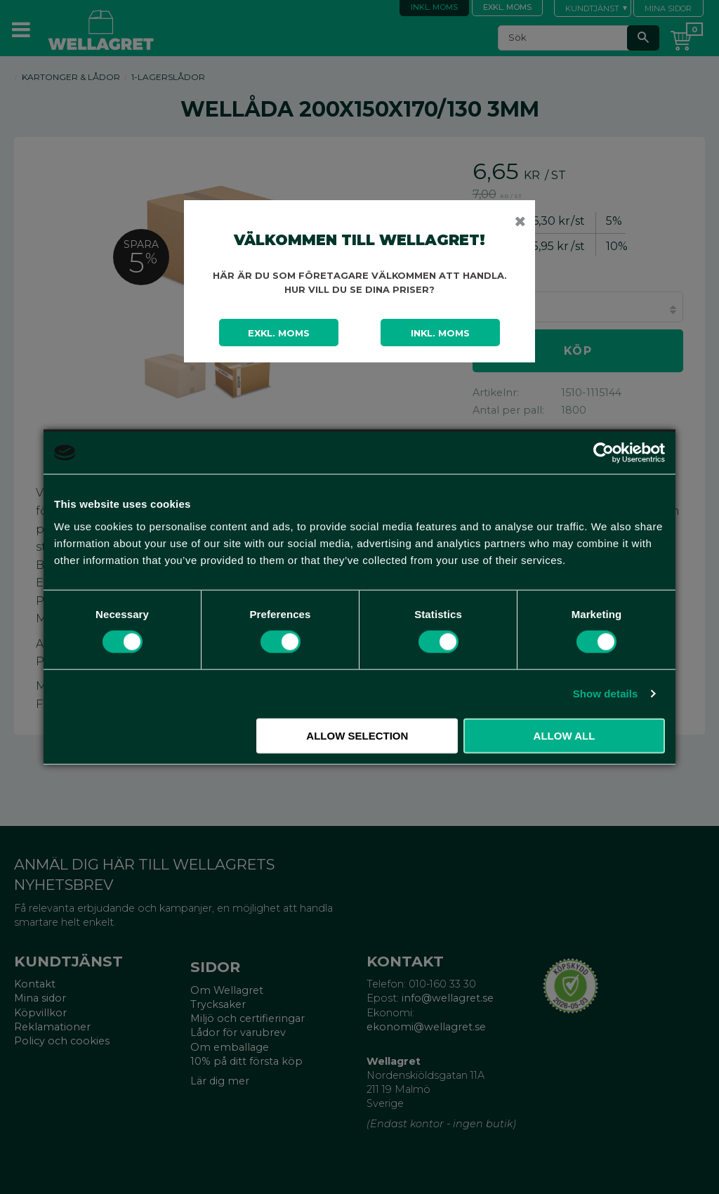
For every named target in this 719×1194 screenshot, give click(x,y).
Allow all (564, 735)
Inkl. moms (440, 333)
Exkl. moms (279, 333)
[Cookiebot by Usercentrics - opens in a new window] (603, 453)
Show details (605, 694)
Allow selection (357, 735)
